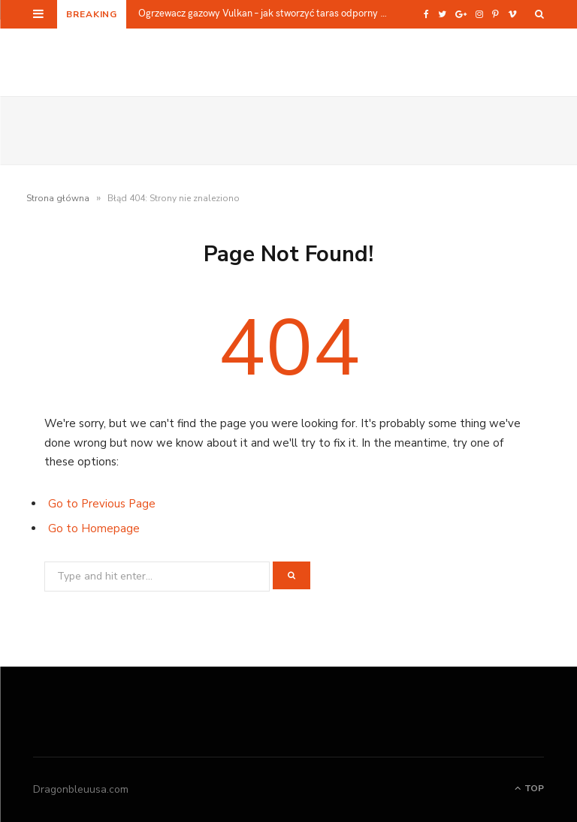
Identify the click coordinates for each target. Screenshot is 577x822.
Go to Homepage (94, 528)
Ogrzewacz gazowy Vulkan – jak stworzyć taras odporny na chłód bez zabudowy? (268, 13)
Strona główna (57, 198)
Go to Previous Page (102, 503)
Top (529, 788)
